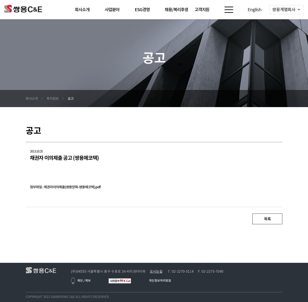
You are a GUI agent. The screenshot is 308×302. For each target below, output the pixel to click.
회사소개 (32, 98)
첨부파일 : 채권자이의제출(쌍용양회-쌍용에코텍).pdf (65, 187)
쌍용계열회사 (283, 9)
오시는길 (156, 271)
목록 (267, 219)
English (254, 9)
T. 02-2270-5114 (181, 271)
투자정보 (53, 98)
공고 (71, 98)
